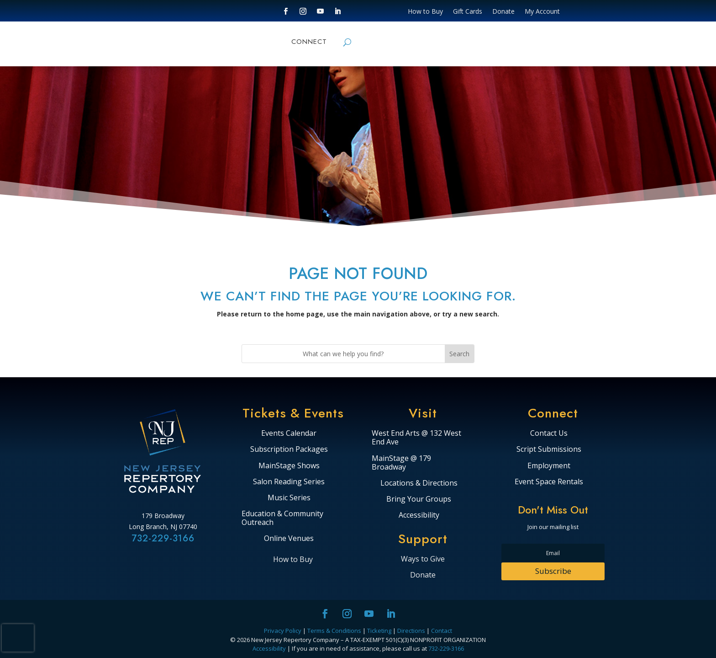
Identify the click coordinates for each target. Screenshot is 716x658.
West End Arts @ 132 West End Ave (416, 438)
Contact (441, 630)
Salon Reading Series (289, 482)
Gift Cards (467, 12)
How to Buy (425, 12)
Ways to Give (423, 559)
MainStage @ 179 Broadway (401, 463)
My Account (542, 12)
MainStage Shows (289, 466)
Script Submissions (548, 449)
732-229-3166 (163, 538)
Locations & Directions (419, 483)
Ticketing (379, 630)
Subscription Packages (289, 449)
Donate (503, 12)
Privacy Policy (282, 630)
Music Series (289, 498)
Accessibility (419, 515)
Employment (548, 466)
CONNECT (309, 42)
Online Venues (289, 538)
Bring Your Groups (418, 499)
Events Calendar (288, 433)
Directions (411, 630)
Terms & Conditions (334, 630)
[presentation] (18, 638)
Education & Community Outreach (282, 518)
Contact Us (549, 433)
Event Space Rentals (549, 482)
